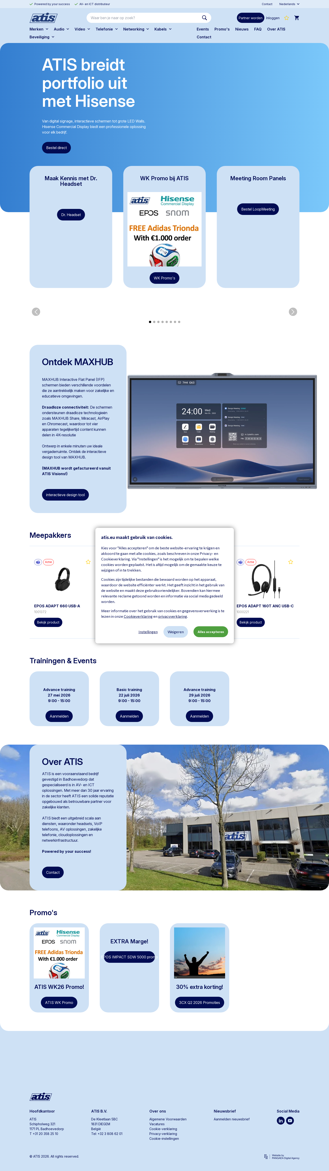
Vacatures (157, 1124)
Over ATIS (276, 29)
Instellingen (148, 632)
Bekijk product (48, 627)
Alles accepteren (211, 632)
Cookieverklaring (138, 616)
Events (203, 29)
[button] (36, 317)
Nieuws (242, 29)
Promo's (222, 29)
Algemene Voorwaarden (168, 1119)
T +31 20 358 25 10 (44, 1134)
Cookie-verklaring (163, 1129)
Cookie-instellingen (164, 1138)
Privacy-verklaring (163, 1134)
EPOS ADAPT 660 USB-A (57, 610)
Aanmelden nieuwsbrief (232, 1119)
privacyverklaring (172, 616)
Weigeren (176, 632)
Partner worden (251, 18)
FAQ (258, 29)
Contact (204, 37)
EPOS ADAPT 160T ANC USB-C (265, 610)
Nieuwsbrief (225, 1111)
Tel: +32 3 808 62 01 (106, 1134)
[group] (47, 317)
